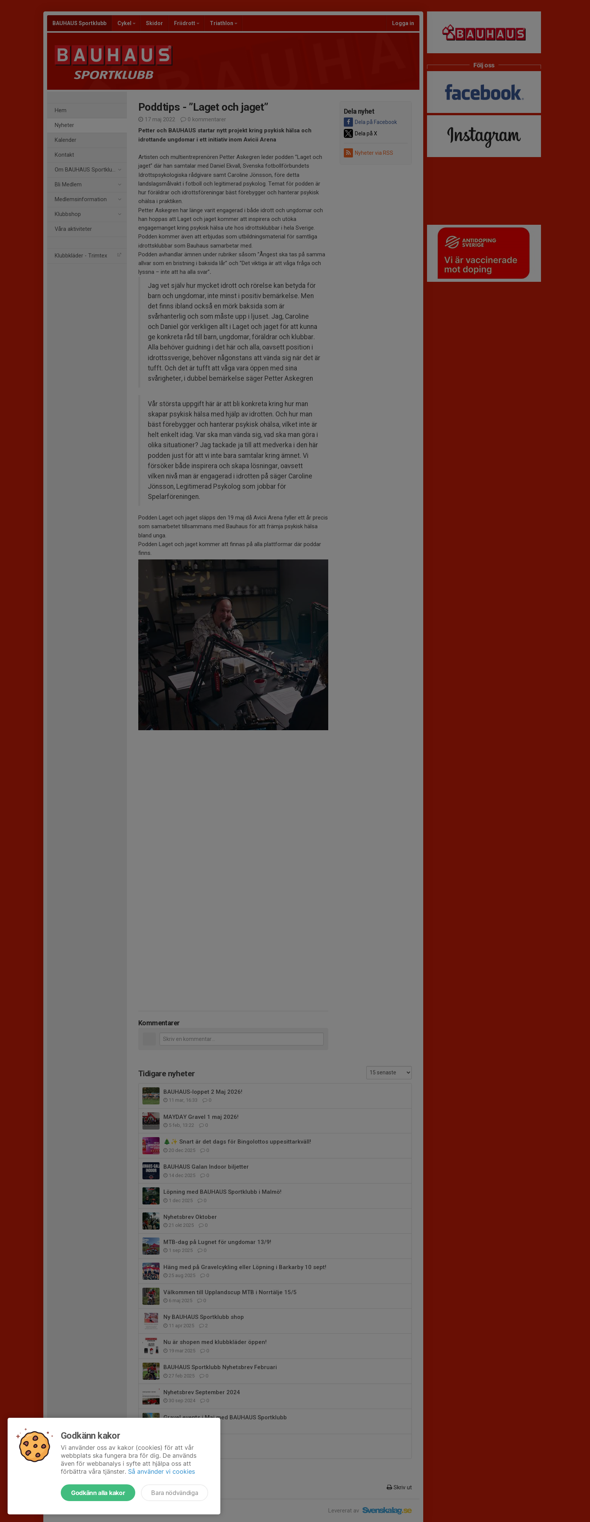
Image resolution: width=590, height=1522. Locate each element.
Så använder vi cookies (161, 1471)
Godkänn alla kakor (98, 1493)
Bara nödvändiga (174, 1493)
